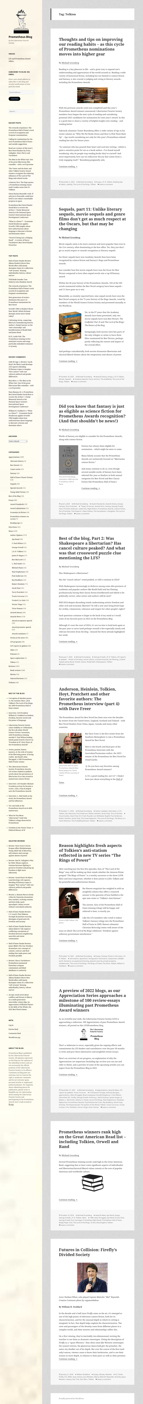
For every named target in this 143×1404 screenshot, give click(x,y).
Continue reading (68, 166)
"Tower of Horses (87, 506)
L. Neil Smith (17, 564)
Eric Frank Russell (85, 816)
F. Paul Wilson (17, 543)
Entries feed (13, 1029)
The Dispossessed (73, 1105)
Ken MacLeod (17, 559)
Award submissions (17, 508)
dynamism (84, 958)
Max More (13, 381)
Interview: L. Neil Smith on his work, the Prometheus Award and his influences (20, 798)
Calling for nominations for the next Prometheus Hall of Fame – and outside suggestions (21, 141)
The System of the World (90, 1105)
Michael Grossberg (70, 62)
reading (69, 184)
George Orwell (17, 547)
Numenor (67, 961)
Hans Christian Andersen (68, 509)
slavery (69, 1379)
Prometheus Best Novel (92, 1220)
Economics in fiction (18, 512)
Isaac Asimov (78, 1377)
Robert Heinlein (18, 584)
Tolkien (93, 184)
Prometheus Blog (20, 37)
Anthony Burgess (112, 1092)
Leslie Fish (83, 509)
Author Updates (16, 535)
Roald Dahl (91, 662)
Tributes (12, 682)
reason (83, 662)
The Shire (106, 963)
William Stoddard (83, 1374)
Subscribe (14, 99)
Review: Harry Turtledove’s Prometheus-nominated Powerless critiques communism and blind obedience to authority (19, 965)
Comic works (15, 469)
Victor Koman (17, 608)
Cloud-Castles (64, 816)
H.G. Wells (68, 1377)
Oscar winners (94, 379)
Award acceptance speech (22, 621)
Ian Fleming (113, 659)
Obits (12, 650)
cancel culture (88, 659)
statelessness (64, 963)
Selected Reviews (17, 678)
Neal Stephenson (18, 572)
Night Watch (92, 509)
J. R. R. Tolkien (17, 551)
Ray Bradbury (17, 580)
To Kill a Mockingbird (98, 1222)
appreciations (64, 1095)
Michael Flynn (17, 568)
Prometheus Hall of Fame (112, 1220)
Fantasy (13, 473)
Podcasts (13, 654)
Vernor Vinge (17, 604)
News (11, 531)
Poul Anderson (17, 576)
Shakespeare (101, 662)
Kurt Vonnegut (76, 1220)
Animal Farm (99, 506)
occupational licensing (80, 961)
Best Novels (14, 465)
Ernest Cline (119, 1218)
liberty (96, 1377)
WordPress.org (14, 1037)
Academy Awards (81, 379)
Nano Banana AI (15, 392)
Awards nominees (19, 634)
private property (109, 961)
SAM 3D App (13, 362)
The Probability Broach (80, 821)
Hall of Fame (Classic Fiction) (21, 477)
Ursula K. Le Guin (18, 600)
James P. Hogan (18, 555)
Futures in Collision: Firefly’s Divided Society (88, 1252)
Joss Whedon (88, 1377)
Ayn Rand (15, 539)
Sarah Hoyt (16, 588)
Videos (12, 662)
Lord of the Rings (95, 1100)
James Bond (69, 662)
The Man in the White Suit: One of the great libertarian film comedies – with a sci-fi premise (21, 162)
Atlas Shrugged (76, 1095)
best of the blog (76, 659)
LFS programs (15, 642)
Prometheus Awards (105, 509)
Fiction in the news (17, 638)
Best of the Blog (15, 496)
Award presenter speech (21, 627)
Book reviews (15, 670)
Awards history (16, 612)
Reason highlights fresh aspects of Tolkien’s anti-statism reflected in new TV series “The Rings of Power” (90, 853)
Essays (11, 500)
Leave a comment (106, 184)
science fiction (119, 509)
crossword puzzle (101, 659)
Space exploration (17, 658)
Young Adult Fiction (17, 492)
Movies (13, 674)
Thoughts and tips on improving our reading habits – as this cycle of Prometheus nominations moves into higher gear (91, 47)
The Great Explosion (88, 818)
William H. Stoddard (17, 411)
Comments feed (15, 1033)
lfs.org (11, 1104)
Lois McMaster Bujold (101, 816)
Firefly (73, 1097)
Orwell (77, 662)
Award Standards (17, 504)
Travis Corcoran (18, 596)
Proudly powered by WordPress (71, 1398)
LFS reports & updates (19, 646)
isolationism (112, 958)
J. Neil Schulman (103, 1097)
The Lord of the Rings (81, 184)
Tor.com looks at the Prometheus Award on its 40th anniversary (20, 808)
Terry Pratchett (18, 592)
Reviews (12, 666)
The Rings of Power (94, 963)
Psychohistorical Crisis (93, 1102)
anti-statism (74, 958)
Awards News (15, 616)
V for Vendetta (71, 1107)
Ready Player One (65, 1222)
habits (63, 184)
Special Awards (16, 488)
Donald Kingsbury (103, 1095)
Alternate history (17, 461)
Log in (11, 1025)
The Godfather (106, 379)
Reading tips (15, 523)
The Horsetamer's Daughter (104, 511)
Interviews (13, 527)
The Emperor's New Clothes (82, 511)
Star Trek (75, 1379)
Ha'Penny (92, 1097)
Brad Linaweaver (89, 1095)
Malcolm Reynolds (107, 1377)
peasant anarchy (96, 961)
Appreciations (14, 457)
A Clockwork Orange (97, 1092)
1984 (92, 1218)
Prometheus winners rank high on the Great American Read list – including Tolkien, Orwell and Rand (92, 1139)
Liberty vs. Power (81, 1100)
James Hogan (115, 1097)
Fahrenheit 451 (64, 1097)
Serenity (62, 1105)
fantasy (108, 506)
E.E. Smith (119, 1374)
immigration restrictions (97, 958)
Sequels (13, 484)
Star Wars (84, 1379)
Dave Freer (74, 816)
